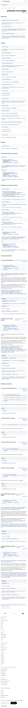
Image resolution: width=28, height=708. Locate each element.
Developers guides (4, 670)
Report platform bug (4, 679)
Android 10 (2, 663)
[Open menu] (2, 1)
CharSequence (19, 192)
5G (1, 640)
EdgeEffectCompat (5, 69)
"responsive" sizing (9, 337)
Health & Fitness (3, 635)
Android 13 (2, 658)
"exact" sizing (8, 277)
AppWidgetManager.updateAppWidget (8, 291)
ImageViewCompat (5, 74)
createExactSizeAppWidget (7, 159)
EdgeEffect (11, 71)
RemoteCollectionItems (11, 124)
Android (2, 618)
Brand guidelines (10, 700)
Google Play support (4, 682)
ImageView (14, 76)
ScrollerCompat (5, 127)
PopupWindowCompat (5, 110)
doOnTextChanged (9, 222)
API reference (4, 4)
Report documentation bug (5, 681)
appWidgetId (14, 236)
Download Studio (3, 673)
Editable (18, 196)
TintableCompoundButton (6, 26)
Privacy (2, 638)
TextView (14, 137)
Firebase (2, 693)
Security (2, 621)
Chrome (2, 692)
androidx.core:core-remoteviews (22, 260)
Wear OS (2, 646)
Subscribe (14, 703)
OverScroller (5, 131)
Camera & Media (3, 637)
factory (17, 166)
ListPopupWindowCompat (6, 79)
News (2, 625)
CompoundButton (12, 60)
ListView (7, 88)
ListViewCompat (5, 90)
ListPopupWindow (16, 82)
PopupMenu (14, 108)
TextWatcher (7, 201)
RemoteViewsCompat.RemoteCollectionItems (10, 115)
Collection (9, 175)
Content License (3, 605)
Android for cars (3, 649)
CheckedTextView (12, 55)
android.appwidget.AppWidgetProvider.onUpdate (10, 292)
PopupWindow (15, 113)
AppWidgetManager (14, 160)
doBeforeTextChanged (10, 212)
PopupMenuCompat (5, 105)
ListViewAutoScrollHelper (7, 84)
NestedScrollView (5, 98)
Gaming (2, 632)
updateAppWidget (12, 232)
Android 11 (2, 661)
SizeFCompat (9, 162)
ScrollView (13, 101)
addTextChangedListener (10, 191)
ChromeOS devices (4, 647)
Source (2, 623)
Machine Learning (4, 634)
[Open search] (24, 1)
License (5, 700)
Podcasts (2, 628)
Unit (18, 193)
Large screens (3, 644)
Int (9, 161)
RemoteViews (15, 148)
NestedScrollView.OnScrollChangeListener (10, 20)
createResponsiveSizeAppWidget (8, 172)
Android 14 (2, 656)
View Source (24, 261)
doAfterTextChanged (9, 204)
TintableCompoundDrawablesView (8, 33)
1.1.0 (26, 390)
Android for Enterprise (4, 620)
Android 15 (2, 655)
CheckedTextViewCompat (6, 52)
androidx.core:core (24, 388)
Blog (1, 626)
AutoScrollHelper (5, 46)
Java (26, 12)
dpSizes (3, 180)
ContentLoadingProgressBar (7, 63)
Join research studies (4, 684)
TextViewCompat (15, 37)
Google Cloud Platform (4, 695)
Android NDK (3, 675)
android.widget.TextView (14, 36)
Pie (1, 664)
